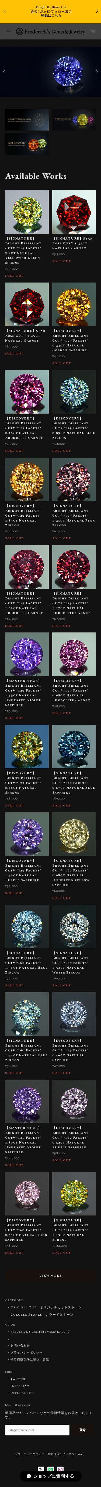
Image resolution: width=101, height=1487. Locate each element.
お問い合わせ (20, 1346)
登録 (82, 1430)
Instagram (20, 1386)
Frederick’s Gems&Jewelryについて (40, 1332)
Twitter (18, 1379)
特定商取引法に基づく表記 (30, 1360)
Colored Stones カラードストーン (42, 1315)
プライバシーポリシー (27, 1353)
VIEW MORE (50, 1275)
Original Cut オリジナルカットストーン (46, 1307)
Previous (4, 71)
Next (96, 71)
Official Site (22, 1393)
